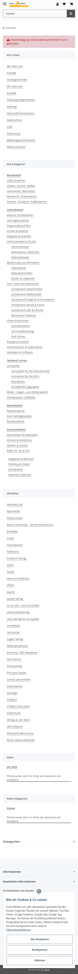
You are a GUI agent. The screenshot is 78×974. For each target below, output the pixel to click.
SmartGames (14, 686)
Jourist (11, 592)
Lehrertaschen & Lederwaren (24, 347)
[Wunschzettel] (64, 4)
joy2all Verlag (15, 598)
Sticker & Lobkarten (23, 278)
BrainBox (12, 531)
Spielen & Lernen (17, 445)
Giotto (10, 571)
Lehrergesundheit (18, 220)
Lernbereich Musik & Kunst (27, 304)
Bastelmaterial (15, 411)
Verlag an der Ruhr (18, 720)
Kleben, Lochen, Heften (21, 186)
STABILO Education (18, 706)
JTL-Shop (45, 969)
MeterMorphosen (17, 646)
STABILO (12, 699)
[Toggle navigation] (5, 2)
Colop (10, 538)
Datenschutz (14, 120)
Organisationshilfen (19, 225)
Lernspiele (13, 365)
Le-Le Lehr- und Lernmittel (23, 605)
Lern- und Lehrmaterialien (23, 283)
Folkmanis (13, 551)
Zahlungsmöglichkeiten (21, 99)
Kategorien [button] (11, 841)
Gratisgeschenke (17, 79)
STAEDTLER (13, 713)
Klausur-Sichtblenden (20, 215)
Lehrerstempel (20, 246)
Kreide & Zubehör (17, 231)
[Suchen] (35, 13)
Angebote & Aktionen (21, 459)
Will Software (15, 726)
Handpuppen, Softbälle (21, 397)
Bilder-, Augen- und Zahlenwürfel (27, 392)
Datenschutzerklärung (18, 929)
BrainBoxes (18, 381)
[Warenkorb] (71, 4)
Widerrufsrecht (16, 147)
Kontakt (11, 73)
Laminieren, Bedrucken (21, 191)
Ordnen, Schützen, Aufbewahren (27, 201)
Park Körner (18, 336)
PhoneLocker (14, 666)
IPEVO (10, 585)
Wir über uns (15, 66)
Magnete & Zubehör (19, 236)
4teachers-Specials (19, 474)
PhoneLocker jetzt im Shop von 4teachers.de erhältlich (34, 778)
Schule (11, 808)
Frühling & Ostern (19, 464)
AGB (9, 126)
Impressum (14, 133)
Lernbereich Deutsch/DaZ (26, 289)
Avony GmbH (14, 518)
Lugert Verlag (15, 639)
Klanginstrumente (18, 341)
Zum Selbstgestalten (19, 416)
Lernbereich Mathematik (26, 294)
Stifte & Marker (16, 180)
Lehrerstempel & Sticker (21, 241)
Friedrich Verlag (16, 558)
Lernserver (13, 632)
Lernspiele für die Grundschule (30, 371)
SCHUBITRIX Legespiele (25, 387)
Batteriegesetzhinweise (21, 140)
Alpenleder (13, 511)
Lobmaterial (18, 268)
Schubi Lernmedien (19, 679)
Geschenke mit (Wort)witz (22, 435)
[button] (57, 4)
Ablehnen (39, 960)
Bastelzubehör (15, 421)
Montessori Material (23, 315)
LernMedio (13, 625)
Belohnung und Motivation (23, 262)
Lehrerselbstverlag (22, 331)
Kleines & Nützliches (19, 440)
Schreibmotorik (20, 326)
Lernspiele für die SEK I (25, 376)
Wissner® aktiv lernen (20, 733)
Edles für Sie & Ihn (18, 450)
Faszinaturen (15, 545)
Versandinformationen (20, 113)
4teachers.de (15, 504)
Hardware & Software (20, 352)
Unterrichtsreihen (18, 320)
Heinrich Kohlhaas (18, 578)
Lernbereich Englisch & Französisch (32, 299)
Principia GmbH (16, 672)
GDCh (10, 565)
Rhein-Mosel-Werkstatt (21, 740)
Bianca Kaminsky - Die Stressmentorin (30, 524)
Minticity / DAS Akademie (22, 652)
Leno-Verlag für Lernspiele (23, 619)
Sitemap (12, 106)
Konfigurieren (39, 949)
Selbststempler (20, 257)
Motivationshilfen (21, 273)
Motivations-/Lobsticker (25, 252)
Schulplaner (15, 469)
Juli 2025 (12, 767)
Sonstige (12, 693)
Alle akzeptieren (39, 939)
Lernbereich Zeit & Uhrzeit (27, 310)
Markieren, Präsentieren (21, 196)
